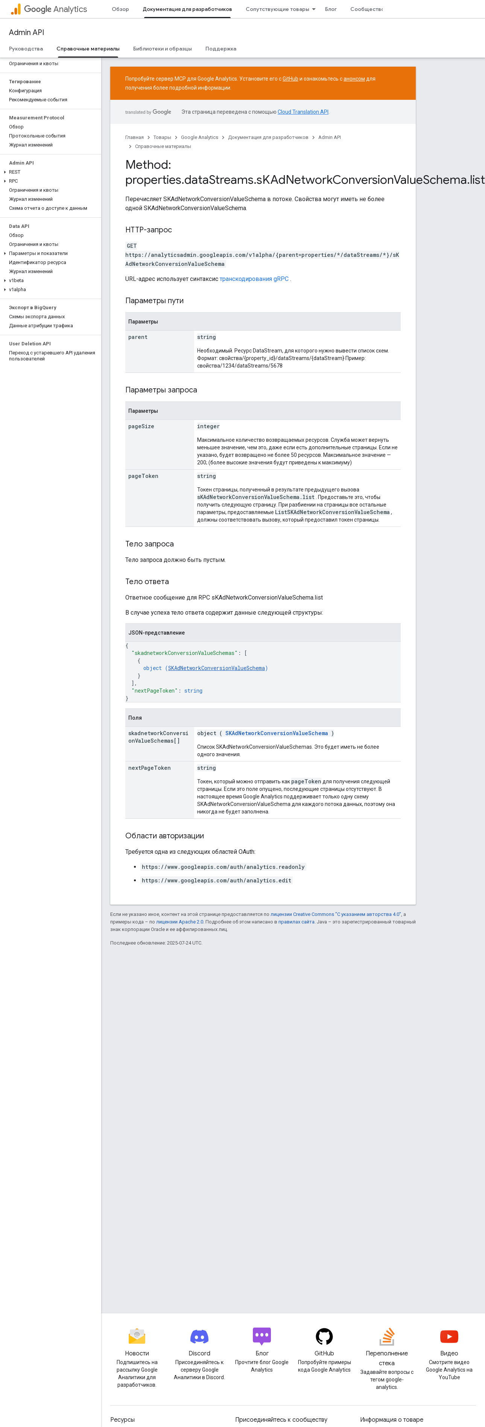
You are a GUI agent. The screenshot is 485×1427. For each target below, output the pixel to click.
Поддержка (220, 48)
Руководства (26, 48)
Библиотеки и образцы (162, 48)
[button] (49, 172)
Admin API (26, 32)
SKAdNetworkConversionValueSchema (216, 668)
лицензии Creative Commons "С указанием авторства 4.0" (336, 914)
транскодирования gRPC (254, 278)
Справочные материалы (163, 146)
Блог (331, 9)
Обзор (120, 9)
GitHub (290, 79)
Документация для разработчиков (268, 137)
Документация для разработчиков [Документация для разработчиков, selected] (187, 9)
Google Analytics (199, 137)
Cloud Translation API (303, 112)
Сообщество (367, 9)
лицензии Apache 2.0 (179, 922)
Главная (134, 137)
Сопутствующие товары (277, 9)
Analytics (55, 9)
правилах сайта (296, 922)
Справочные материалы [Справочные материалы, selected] (88, 48)
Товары (162, 137)
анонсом (354, 79)
